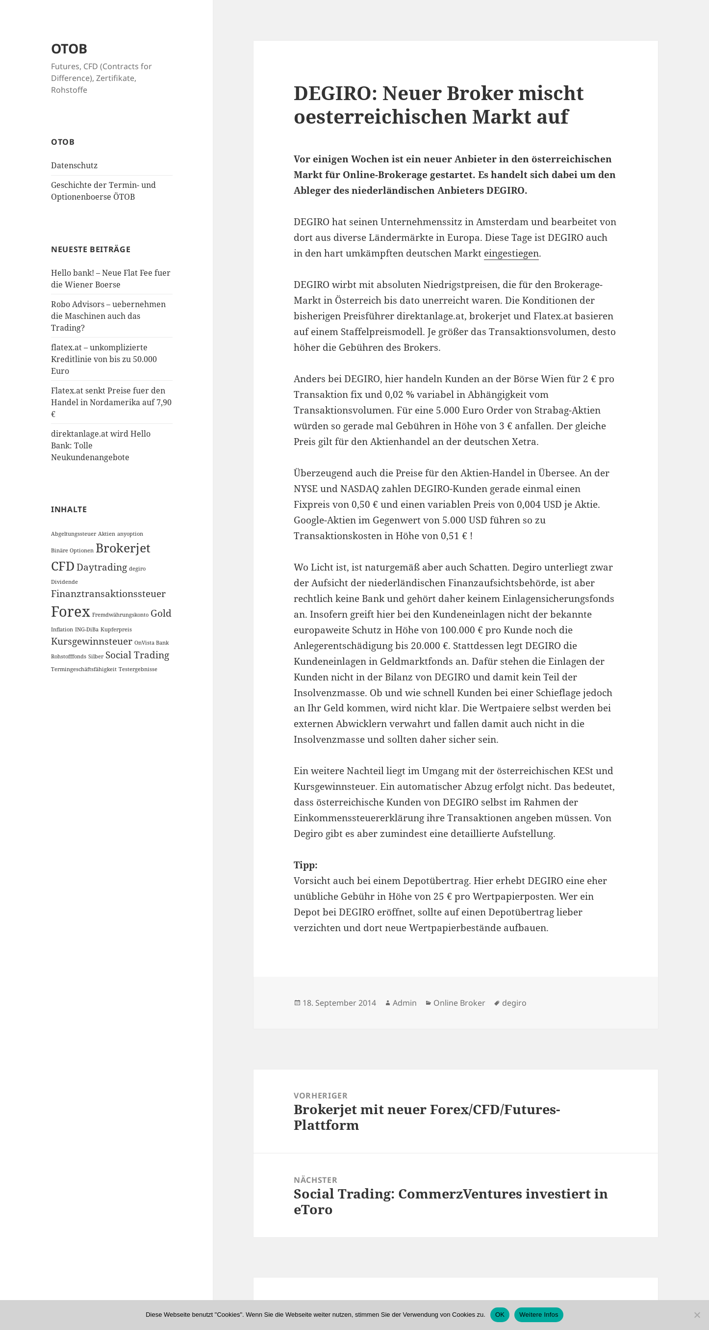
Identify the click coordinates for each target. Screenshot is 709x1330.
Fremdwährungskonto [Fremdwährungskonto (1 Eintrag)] (120, 614)
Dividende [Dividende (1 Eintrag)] (64, 581)
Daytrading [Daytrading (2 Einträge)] (101, 567)
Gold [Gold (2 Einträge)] (161, 613)
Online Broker (459, 1002)
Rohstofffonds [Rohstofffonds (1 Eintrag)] (68, 656)
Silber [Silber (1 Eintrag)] (95, 656)
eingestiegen (511, 253)
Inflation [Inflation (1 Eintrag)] (62, 629)
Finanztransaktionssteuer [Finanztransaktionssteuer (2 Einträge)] (108, 593)
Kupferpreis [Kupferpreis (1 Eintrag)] (116, 629)
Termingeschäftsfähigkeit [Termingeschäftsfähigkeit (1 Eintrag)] (84, 669)
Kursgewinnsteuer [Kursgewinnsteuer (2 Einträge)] (91, 641)
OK (500, 1314)
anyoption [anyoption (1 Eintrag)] (130, 533)
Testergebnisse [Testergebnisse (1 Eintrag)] (138, 669)
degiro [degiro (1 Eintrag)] (137, 568)
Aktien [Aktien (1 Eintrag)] (106, 533)
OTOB (69, 48)
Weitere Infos (538, 1314)
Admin (405, 1002)
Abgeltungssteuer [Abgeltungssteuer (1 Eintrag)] (73, 533)
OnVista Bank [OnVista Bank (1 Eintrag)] (151, 642)
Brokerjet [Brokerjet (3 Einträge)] (123, 548)
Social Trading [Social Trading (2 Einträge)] (137, 655)
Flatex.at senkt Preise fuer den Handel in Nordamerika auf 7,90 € (111, 402)
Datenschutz (74, 165)
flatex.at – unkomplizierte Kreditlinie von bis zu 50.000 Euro (104, 359)
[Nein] (697, 1315)
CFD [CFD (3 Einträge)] (63, 566)
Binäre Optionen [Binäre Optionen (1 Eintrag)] (72, 550)
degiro (514, 1002)
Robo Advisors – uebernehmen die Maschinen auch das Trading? (108, 316)
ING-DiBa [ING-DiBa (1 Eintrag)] (87, 629)
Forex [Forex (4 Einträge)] (70, 611)
